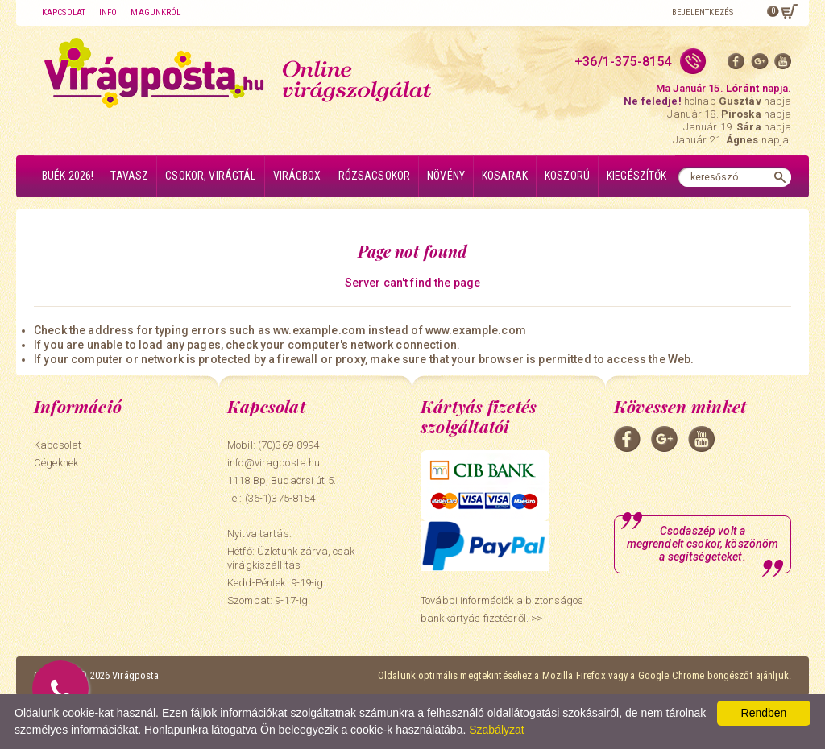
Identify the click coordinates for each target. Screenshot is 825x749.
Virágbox (297, 175)
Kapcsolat (63, 12)
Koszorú (567, 175)
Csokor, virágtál (210, 175)
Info (108, 12)
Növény (446, 175)
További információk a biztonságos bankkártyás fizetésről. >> (502, 609)
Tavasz (129, 175)
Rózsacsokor (374, 175)
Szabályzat (496, 729)
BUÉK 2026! (67, 175)
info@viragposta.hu (273, 463)
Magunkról (155, 12)
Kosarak (505, 175)
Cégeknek (56, 463)
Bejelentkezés (702, 12)
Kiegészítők (637, 175)
